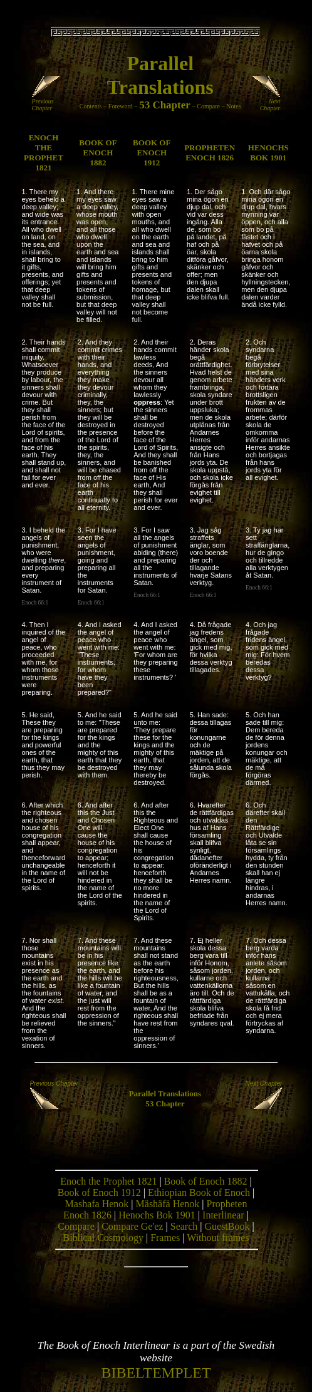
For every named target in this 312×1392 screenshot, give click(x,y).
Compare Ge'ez (132, 1226)
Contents (91, 106)
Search (184, 1226)
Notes (233, 106)
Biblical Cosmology (103, 1237)
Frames (165, 1237)
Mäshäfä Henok (168, 1203)
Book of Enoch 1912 (99, 1192)
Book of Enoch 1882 (205, 1181)
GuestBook (226, 1226)
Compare (208, 106)
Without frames (218, 1237)
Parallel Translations (165, 1093)
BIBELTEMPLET (156, 1372)
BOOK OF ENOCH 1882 (98, 152)
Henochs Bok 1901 (156, 1215)
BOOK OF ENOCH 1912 (151, 152)
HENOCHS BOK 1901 (268, 152)
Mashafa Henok (97, 1203)
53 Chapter (164, 105)
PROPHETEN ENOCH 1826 (209, 152)
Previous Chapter (47, 102)
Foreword (120, 106)
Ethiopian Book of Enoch (199, 1192)
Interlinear (223, 1215)
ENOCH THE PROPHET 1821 (43, 152)
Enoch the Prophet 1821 (108, 1181)
